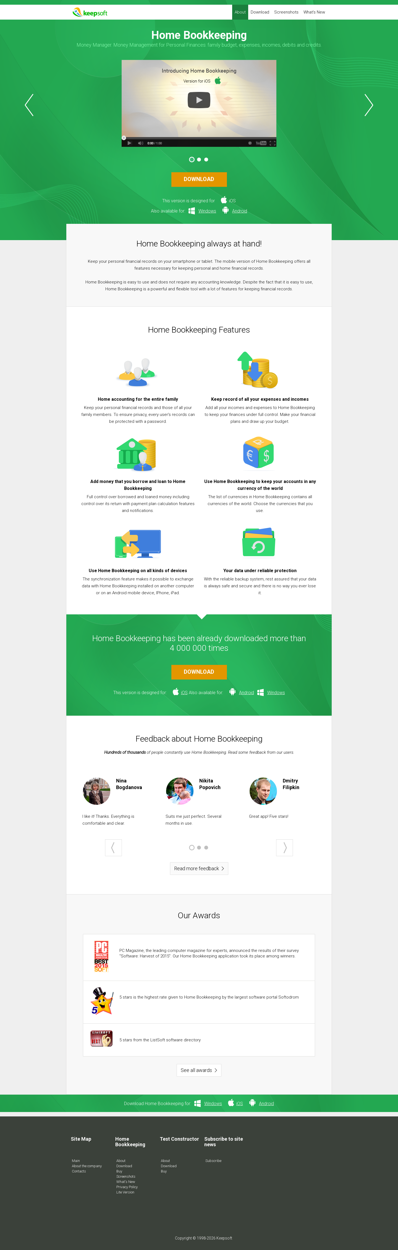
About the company (87, 1166)
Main (76, 1161)
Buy (119, 1171)
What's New (314, 12)
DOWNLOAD (199, 179)
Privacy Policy (127, 1187)
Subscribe (213, 1161)
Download (260, 12)
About (240, 12)
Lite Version (125, 1192)
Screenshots (286, 12)
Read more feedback (196, 868)
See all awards (196, 1070)
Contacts (79, 1171)
